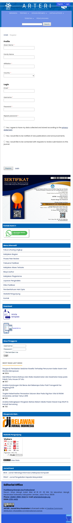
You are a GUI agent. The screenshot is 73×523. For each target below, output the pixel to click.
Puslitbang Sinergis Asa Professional (19, 490)
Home (6, 35)
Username (8, 346)
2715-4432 (13, 499)
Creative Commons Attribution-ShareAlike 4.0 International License (33, 509)
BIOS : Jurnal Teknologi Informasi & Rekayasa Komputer (26, 473)
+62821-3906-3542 (18, 497)
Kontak (6, 298)
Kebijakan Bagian (10, 254)
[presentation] (22, 156)
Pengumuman (42, 18)
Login (67, 4)
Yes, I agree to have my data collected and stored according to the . (36, 128)
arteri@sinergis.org (42, 497)
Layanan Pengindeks (11, 280)
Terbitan (28, 18)
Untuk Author (55, 13)
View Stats (15, 460)
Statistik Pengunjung (11, 294)
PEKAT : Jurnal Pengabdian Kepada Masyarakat (22, 477)
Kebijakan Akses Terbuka (13, 267)
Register (60, 4)
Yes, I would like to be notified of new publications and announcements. (34, 136)
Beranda (13, 13)
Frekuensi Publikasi (11, 263)
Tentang (23, 13)
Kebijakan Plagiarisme (12, 276)
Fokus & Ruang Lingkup (12, 250)
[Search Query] (32, 24)
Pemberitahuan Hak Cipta (14, 289)
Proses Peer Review (11, 258)
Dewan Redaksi (38, 13)
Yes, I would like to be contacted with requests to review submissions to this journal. (36, 143)
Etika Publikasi (9, 285)
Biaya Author (8, 272)
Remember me (12, 352)
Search (46, 24)
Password (8, 349)
